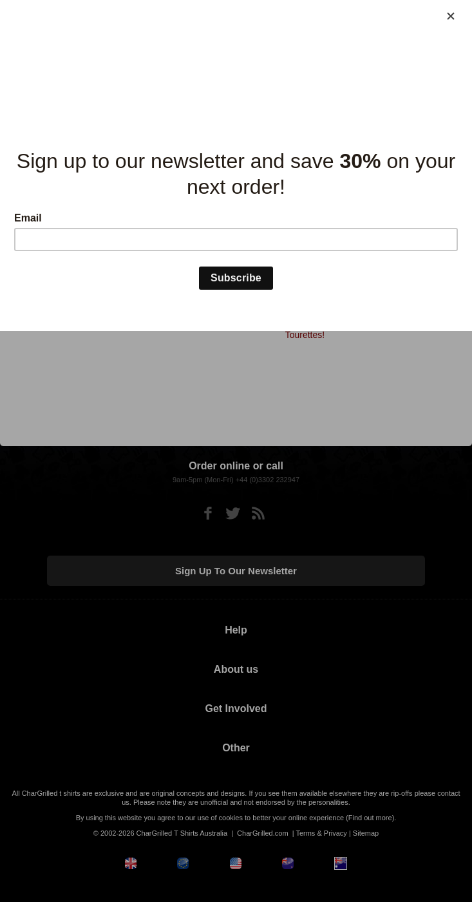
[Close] (450, 16)
